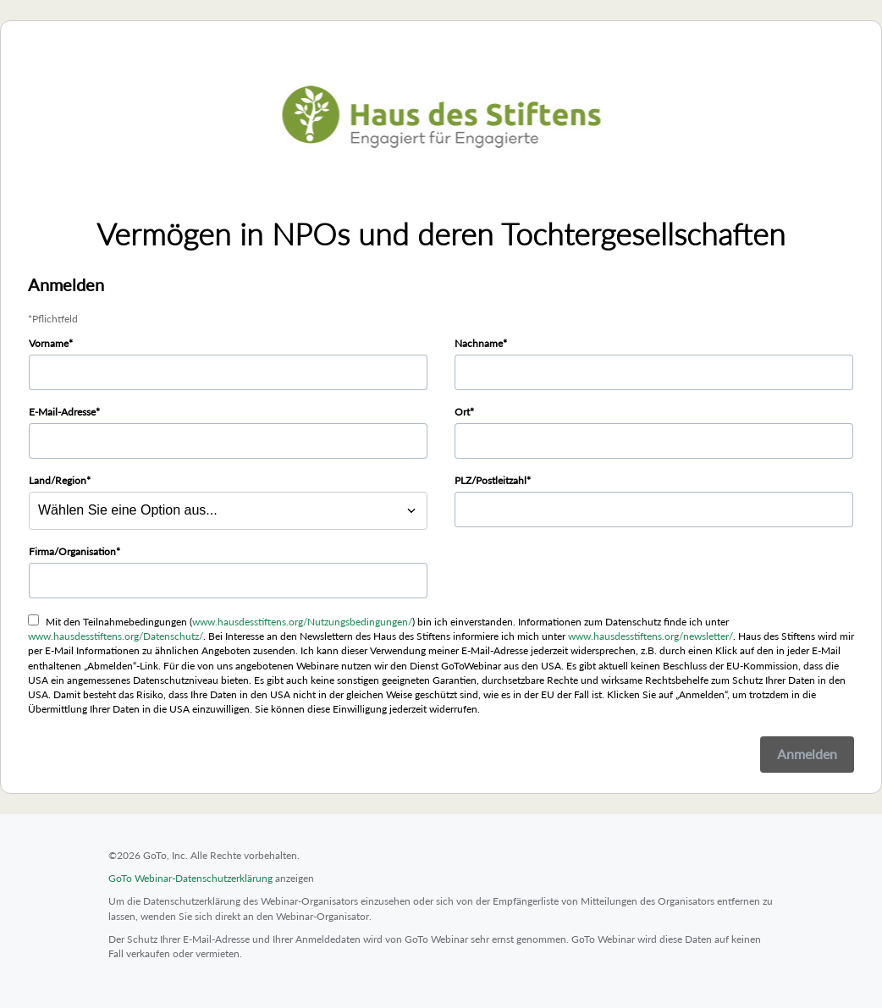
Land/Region (57, 480)
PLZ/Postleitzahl (490, 480)
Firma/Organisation (72, 551)
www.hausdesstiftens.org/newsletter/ (650, 636)
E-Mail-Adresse (62, 411)
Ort (462, 411)
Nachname (479, 343)
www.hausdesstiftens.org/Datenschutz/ (115, 636)
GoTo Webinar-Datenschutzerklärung (190, 878)
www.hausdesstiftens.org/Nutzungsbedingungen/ (302, 621)
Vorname (49, 343)
